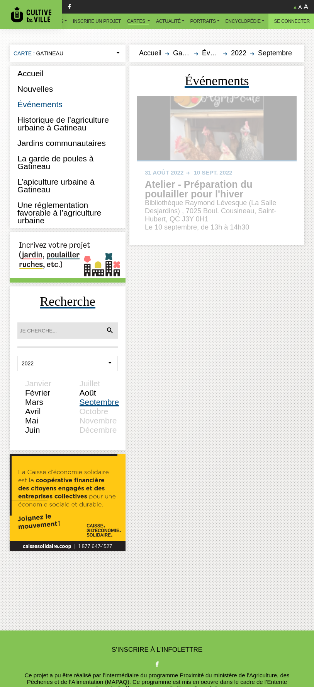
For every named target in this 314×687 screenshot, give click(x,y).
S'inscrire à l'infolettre (157, 649)
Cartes (136, 21)
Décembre (98, 429)
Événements (40, 104)
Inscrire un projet (97, 21)
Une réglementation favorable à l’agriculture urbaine (59, 212)
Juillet (90, 383)
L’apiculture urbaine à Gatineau (56, 185)
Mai (31, 420)
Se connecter (292, 21)
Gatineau (187, 53)
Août (88, 392)
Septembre (99, 401)
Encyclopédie (243, 21)
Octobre (94, 411)
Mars (34, 401)
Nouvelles (35, 88)
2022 (238, 53)
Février (37, 392)
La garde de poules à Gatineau (55, 162)
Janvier (38, 383)
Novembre (98, 420)
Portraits (203, 21)
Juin (32, 429)
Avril (33, 411)
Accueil (30, 73)
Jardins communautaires (61, 143)
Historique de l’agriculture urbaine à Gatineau (63, 123)
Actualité (168, 21)
